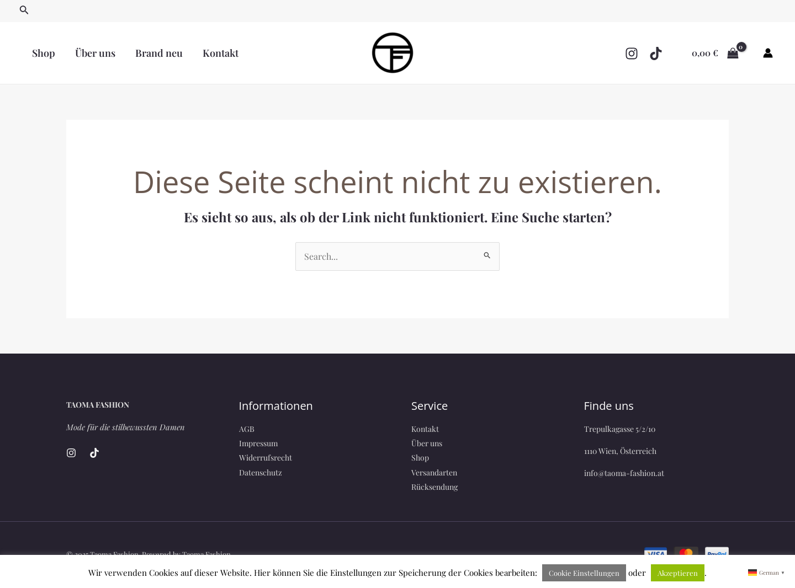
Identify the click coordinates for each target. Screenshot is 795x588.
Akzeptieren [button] (678, 573)
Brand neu (159, 53)
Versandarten (434, 472)
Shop (43, 53)
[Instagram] (631, 53)
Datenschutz (260, 472)
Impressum (258, 443)
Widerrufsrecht (265, 457)
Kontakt (221, 53)
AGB (247, 429)
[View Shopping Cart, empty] (715, 53)
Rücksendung (434, 487)
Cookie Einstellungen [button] (584, 573)
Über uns (95, 53)
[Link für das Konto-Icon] (768, 53)
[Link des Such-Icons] (24, 11)
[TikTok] (655, 53)
